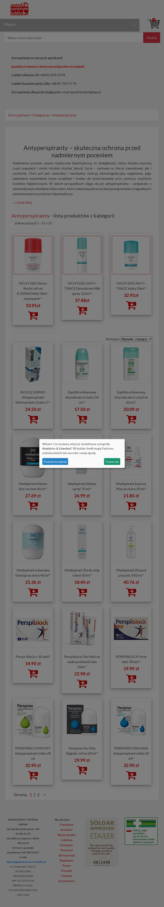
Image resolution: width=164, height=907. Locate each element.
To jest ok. (112, 461)
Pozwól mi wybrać (55, 461)
